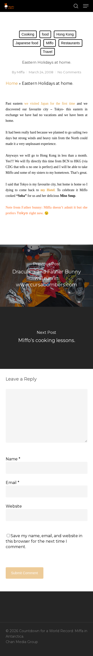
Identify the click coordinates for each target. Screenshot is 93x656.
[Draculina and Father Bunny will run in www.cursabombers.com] (46, 276)
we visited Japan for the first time (49, 103)
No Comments (69, 72)
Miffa (21, 72)
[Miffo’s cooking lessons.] (46, 338)
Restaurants (70, 43)
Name (13, 459)
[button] (86, 5)
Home (12, 83)
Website (14, 506)
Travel (47, 52)
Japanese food (26, 43)
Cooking (28, 34)
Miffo (49, 43)
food (45, 34)
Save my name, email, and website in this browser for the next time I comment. (44, 541)
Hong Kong (65, 34)
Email (12, 482)
